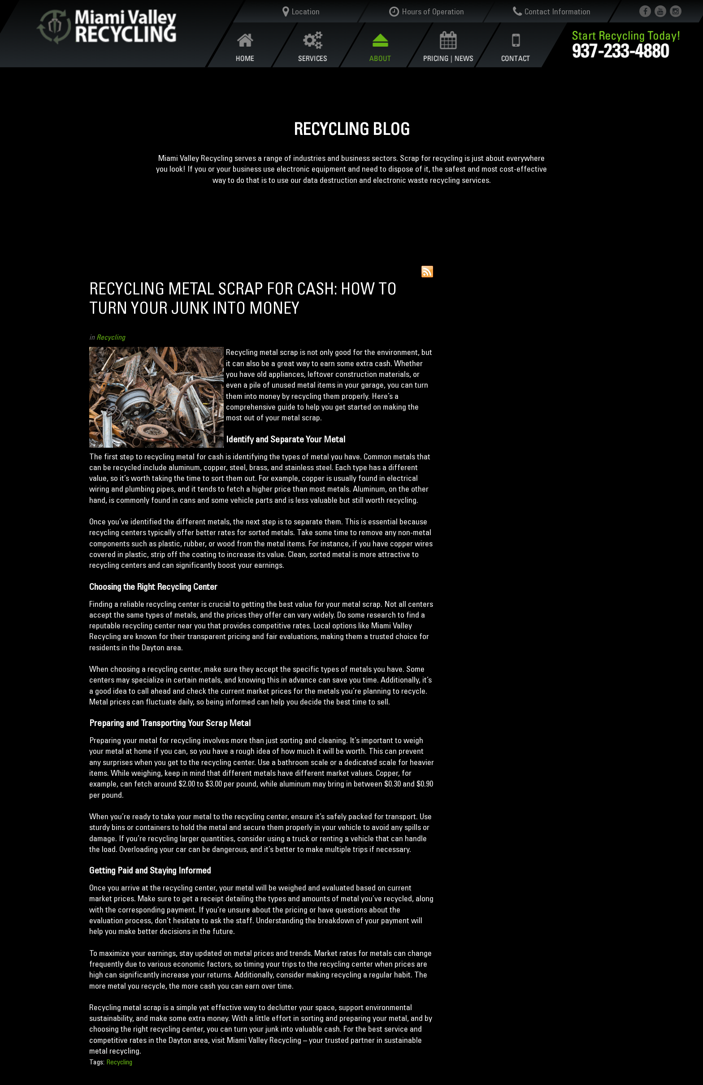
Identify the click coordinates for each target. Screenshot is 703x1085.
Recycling (110, 337)
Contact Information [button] (552, 11)
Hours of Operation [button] (426, 11)
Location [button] (301, 11)
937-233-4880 (620, 50)
